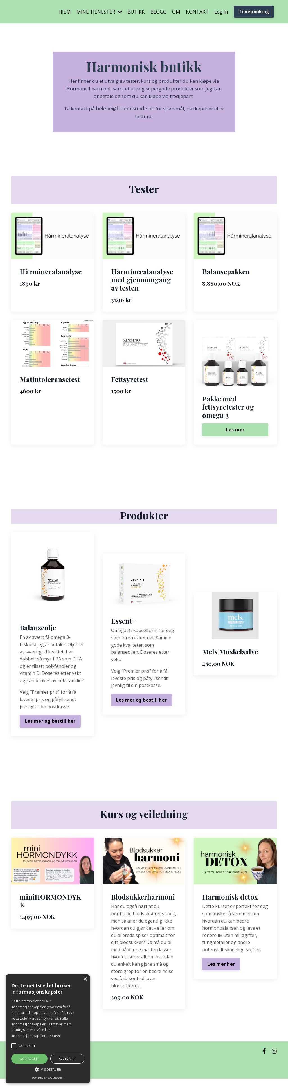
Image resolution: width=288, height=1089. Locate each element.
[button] (47, 1069)
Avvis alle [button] (67, 1059)
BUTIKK (131, 11)
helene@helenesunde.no (129, 111)
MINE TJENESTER (92, 11)
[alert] (48, 1028)
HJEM (56, 11)
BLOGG (154, 11)
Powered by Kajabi (260, 1074)
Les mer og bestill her (50, 729)
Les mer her (221, 975)
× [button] (85, 979)
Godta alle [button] (29, 1059)
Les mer (235, 437)
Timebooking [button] (253, 12)
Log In (219, 11)
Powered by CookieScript (48, 1077)
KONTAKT (194, 11)
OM (172, 11)
